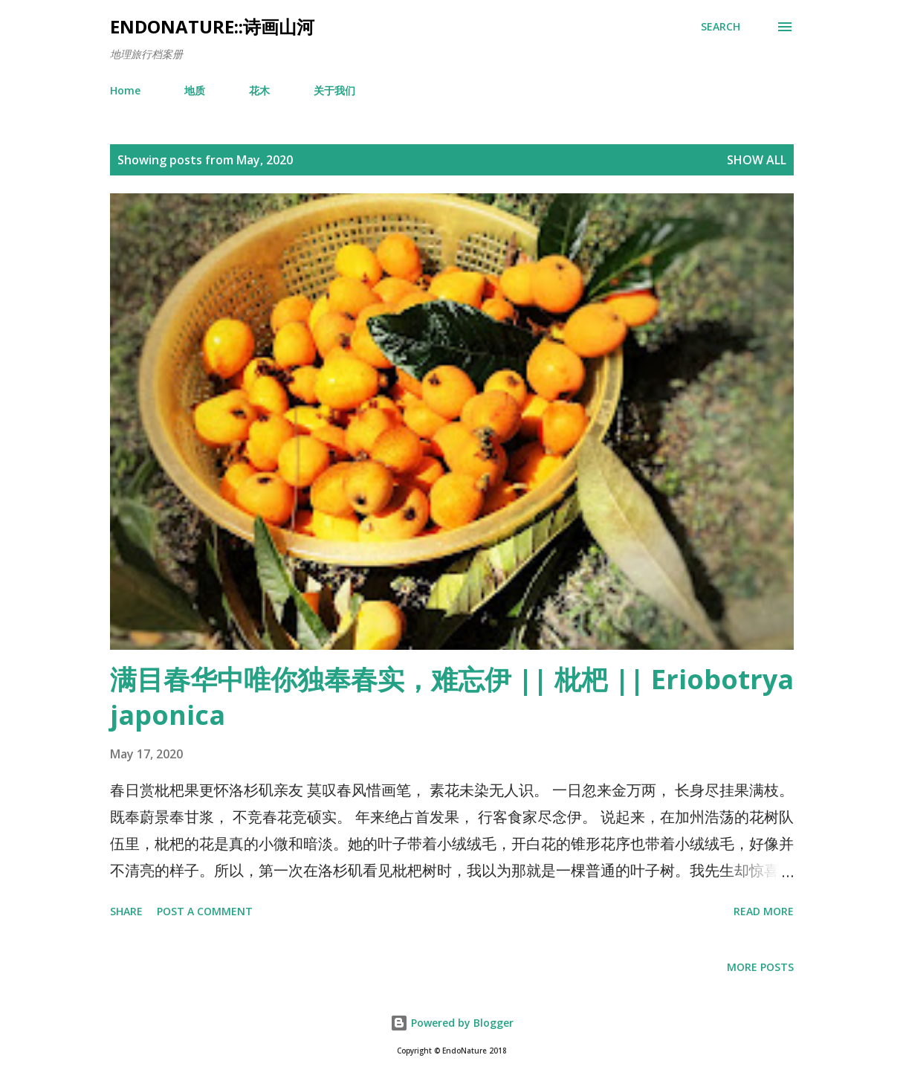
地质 (194, 90)
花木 (259, 90)
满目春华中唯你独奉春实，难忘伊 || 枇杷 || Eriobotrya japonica (452, 697)
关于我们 (334, 90)
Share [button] (126, 911)
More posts (760, 967)
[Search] (720, 27)
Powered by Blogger (452, 1023)
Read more (764, 911)
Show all (756, 160)
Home (125, 90)
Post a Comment (205, 911)
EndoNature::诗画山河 (212, 26)
